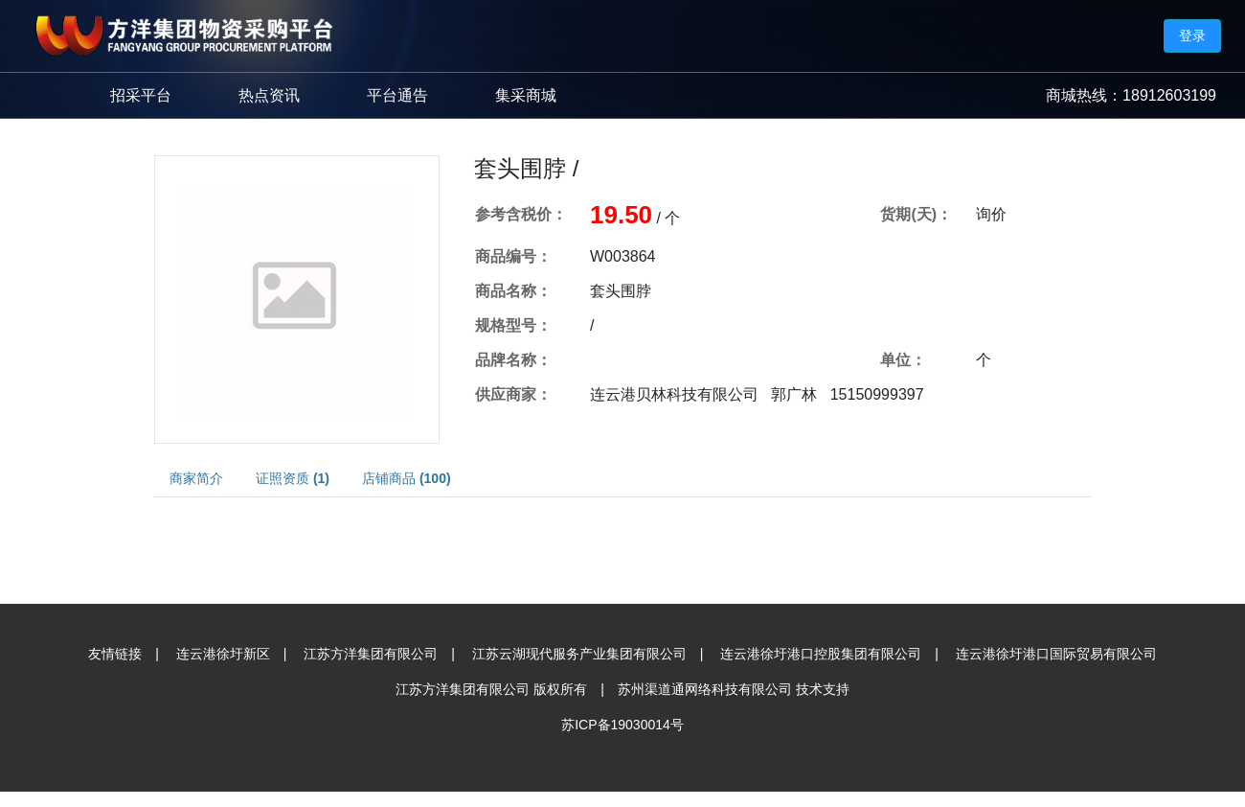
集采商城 (525, 95)
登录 (1192, 35)
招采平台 (140, 95)
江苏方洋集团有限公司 (371, 653)
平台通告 (397, 95)
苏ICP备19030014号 (622, 724)
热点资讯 (269, 95)
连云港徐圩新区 (223, 653)
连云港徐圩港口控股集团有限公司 (820, 653)
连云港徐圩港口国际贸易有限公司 (1056, 653)
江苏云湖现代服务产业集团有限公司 (579, 653)
